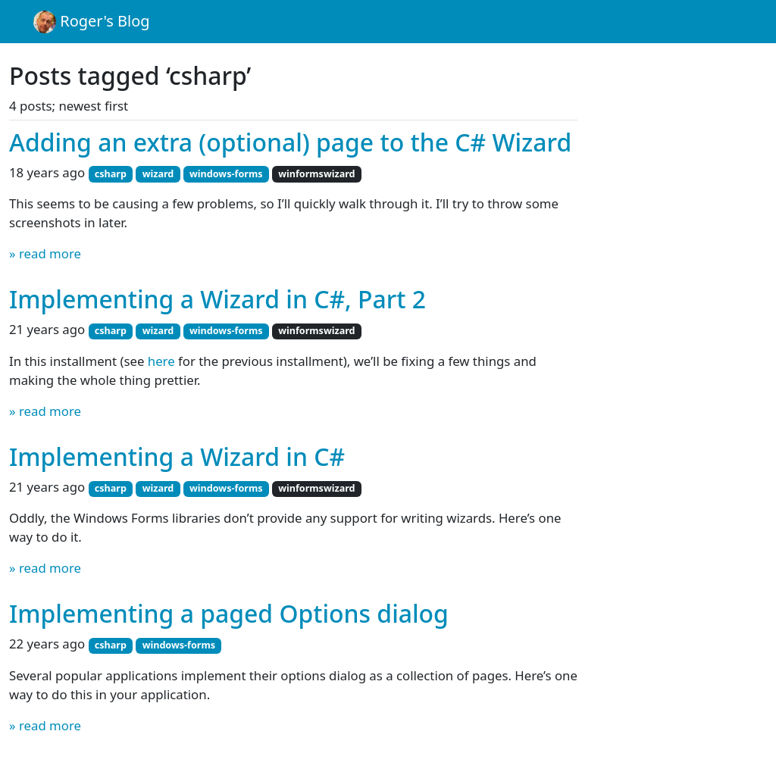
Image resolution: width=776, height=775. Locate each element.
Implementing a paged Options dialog (229, 613)
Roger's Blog (91, 22)
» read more (45, 253)
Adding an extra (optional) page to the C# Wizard (290, 142)
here (161, 361)
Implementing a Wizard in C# (177, 456)
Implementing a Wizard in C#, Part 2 (217, 299)
